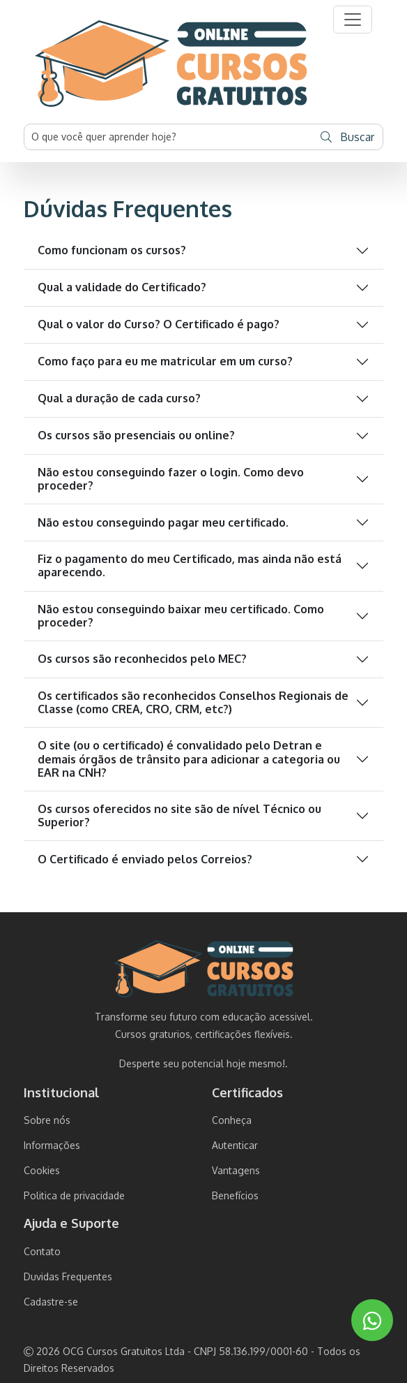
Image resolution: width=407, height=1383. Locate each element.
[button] (352, 20)
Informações (52, 1145)
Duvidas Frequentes (68, 1276)
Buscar (347, 137)
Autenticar (235, 1145)
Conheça (232, 1120)
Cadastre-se (51, 1302)
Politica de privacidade (74, 1195)
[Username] (168, 136)
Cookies (42, 1170)
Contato (42, 1251)
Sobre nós (47, 1120)
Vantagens (236, 1170)
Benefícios (235, 1195)
